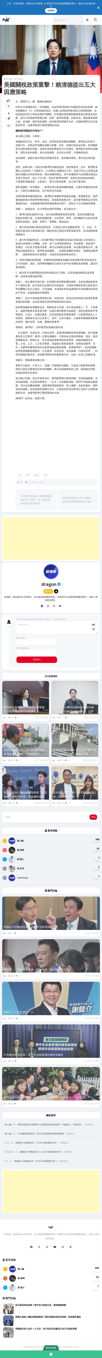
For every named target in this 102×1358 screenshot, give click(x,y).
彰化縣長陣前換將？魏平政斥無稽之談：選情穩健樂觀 (74, 794)
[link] (8, 125)
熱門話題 (18, 79)
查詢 (93, 817)
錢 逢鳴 (20, 849)
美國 (27, 475)
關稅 (45, 475)
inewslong (22, 877)
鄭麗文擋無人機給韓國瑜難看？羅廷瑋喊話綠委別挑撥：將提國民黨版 (25, 794)
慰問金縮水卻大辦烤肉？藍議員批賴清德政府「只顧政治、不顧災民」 (46, 1097)
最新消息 (8, 79)
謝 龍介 (20, 859)
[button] (95, 20)
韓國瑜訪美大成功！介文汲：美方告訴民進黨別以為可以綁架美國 (74, 752)
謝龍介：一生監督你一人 (18, 1012)
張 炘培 (20, 868)
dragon (51, 584)
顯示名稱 (20, 637)
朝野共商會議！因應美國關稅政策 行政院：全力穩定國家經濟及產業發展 (36, 499)
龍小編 (20, 840)
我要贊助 (51, 10)
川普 (19, 475)
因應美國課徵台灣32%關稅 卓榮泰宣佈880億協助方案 (77, 499)
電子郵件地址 (22, 648)
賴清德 (36, 475)
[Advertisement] (51, 538)
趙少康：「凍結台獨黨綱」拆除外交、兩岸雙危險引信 (36, 969)
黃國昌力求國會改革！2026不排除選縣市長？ (31, 927)
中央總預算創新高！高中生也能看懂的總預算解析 (33, 1055)
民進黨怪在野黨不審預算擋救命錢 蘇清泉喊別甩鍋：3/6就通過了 (25, 752)
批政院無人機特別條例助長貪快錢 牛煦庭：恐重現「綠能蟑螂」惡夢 (74, 709)
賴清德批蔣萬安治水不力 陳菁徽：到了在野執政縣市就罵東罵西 (25, 709)
